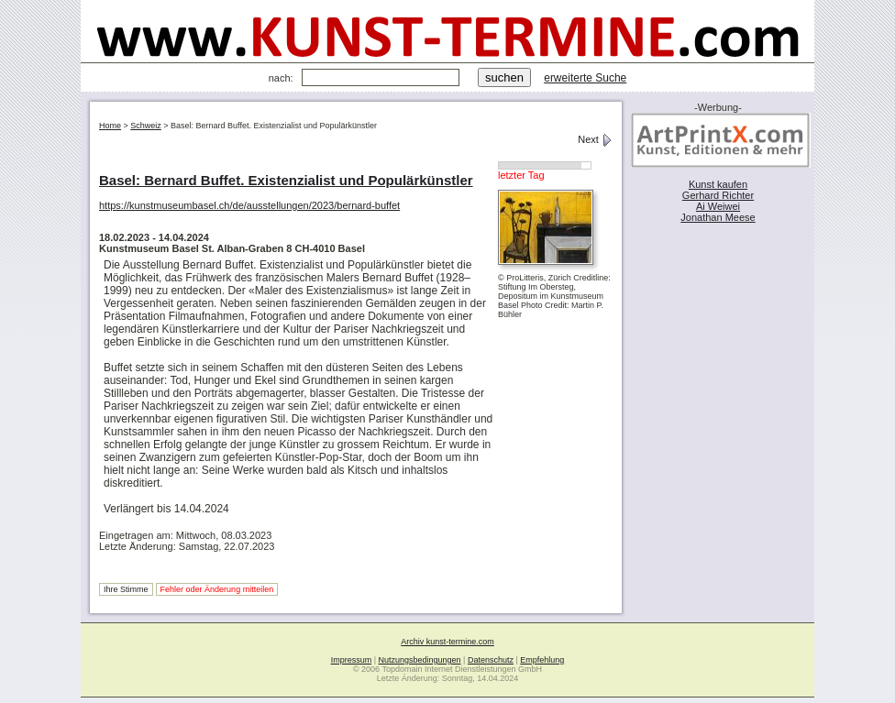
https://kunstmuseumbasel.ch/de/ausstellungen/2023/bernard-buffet (249, 205)
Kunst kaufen (718, 184)
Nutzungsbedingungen (420, 660)
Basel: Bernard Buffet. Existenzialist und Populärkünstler (286, 180)
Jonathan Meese (717, 217)
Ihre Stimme (126, 589)
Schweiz (145, 125)
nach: (281, 77)
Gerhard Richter (718, 195)
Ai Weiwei (718, 206)
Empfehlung (542, 660)
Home (110, 125)
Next (595, 139)
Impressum (351, 660)
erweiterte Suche (585, 77)
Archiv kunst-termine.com (447, 641)
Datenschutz (491, 660)
